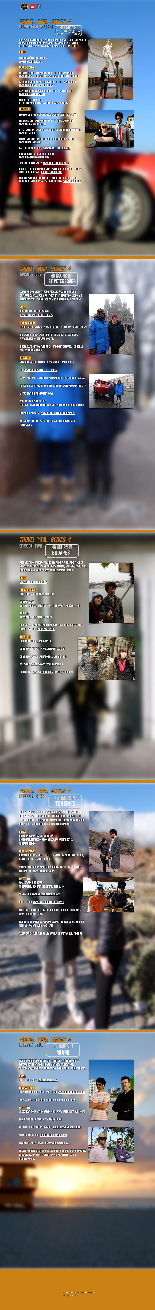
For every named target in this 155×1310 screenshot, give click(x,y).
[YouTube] (32, 6)
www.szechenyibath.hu (50, 664)
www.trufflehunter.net (56, 163)
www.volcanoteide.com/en (46, 894)
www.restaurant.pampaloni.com (36, 85)
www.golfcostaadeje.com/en (48, 902)
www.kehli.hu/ (46, 594)
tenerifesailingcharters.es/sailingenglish (41, 886)
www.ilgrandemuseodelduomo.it (58, 114)
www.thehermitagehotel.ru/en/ (36, 315)
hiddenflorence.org (51, 172)
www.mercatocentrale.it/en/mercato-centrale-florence (49, 76)
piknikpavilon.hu (46, 629)
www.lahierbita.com (44, 871)
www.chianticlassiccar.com (34, 157)
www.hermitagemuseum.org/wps (58, 413)
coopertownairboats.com (67, 1127)
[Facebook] (38, 6)
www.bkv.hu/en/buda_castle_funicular (52, 672)
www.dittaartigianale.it (32, 94)
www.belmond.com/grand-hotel (37, 338)
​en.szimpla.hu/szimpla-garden (36, 617)
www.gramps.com (52, 1119)
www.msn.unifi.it (72, 181)
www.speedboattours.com (71, 1111)
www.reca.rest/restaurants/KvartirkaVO (65, 327)
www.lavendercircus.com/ (34, 582)
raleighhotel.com (48, 1080)
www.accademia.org (30, 142)
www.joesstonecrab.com (71, 1092)
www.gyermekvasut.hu (53, 648)
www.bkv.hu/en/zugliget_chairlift (49, 656)
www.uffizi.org (27, 133)
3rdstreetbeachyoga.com (53, 1135)
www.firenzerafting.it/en (56, 148)
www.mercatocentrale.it (32, 124)
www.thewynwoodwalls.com (52, 1143)
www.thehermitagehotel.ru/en (40, 370)
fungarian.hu (44, 641)
